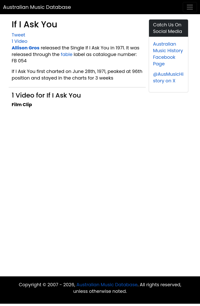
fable (67, 54)
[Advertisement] (100, 235)
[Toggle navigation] (190, 7)
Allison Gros (26, 48)
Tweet (18, 35)
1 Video (19, 41)
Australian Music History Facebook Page (168, 54)
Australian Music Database (37, 7)
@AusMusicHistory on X (168, 77)
